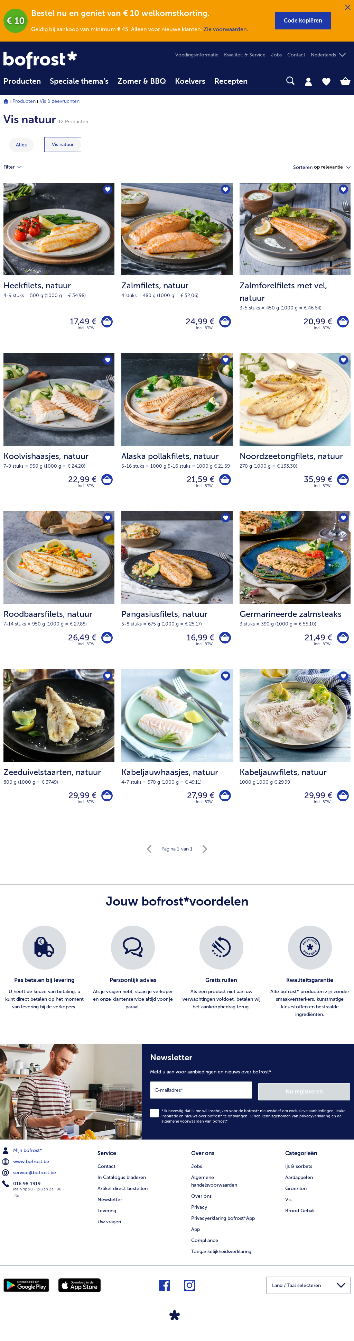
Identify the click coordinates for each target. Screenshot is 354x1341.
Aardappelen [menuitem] (299, 1182)
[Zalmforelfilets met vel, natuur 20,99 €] (295, 269)
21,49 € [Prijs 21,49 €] (316, 642)
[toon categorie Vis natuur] (63, 144)
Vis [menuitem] (288, 1204)
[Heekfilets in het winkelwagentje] (106, 322)
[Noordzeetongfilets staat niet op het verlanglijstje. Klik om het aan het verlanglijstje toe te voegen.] (343, 362)
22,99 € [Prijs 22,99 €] (80, 482)
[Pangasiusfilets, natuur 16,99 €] (176, 595)
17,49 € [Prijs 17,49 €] (81, 322)
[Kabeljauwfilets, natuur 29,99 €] (295, 755)
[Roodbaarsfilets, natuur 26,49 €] (58, 595)
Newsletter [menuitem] (109, 1204)
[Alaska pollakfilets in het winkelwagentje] (224, 482)
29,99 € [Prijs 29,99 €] (80, 802)
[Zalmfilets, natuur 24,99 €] (176, 269)
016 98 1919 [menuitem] (21, 1189)
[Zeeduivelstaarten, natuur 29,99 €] (58, 755)
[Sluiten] (348, 7)
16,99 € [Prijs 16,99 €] (199, 642)
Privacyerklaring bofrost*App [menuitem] (223, 1223)
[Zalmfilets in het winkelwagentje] (224, 322)
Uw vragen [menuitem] (109, 1226)
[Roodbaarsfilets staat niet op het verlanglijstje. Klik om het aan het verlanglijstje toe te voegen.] (107, 522)
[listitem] (44, 979)
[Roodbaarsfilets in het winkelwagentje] (106, 642)
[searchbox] (261, 80)
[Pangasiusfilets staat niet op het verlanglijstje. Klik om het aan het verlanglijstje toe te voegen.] (225, 522)
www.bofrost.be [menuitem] (26, 1167)
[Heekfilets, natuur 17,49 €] (58, 269)
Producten (24, 101)
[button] (303, 20)
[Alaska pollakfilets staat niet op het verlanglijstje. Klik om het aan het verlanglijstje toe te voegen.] (225, 362)
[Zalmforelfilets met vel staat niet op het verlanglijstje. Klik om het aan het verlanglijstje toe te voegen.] (343, 190)
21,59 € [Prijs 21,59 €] (199, 482)
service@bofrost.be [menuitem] (29, 1178)
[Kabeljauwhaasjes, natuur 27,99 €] (176, 755)
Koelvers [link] (190, 81)
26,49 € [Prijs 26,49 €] (80, 642)
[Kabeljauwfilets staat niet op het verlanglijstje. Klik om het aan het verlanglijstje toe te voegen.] (343, 682)
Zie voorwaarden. (226, 29)
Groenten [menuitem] (296, 1193)
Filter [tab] (16, 167)
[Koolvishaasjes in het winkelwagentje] (106, 482)
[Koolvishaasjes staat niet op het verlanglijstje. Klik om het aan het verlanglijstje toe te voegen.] (107, 362)
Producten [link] (22, 81)
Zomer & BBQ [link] (142, 81)
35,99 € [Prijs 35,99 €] (316, 482)
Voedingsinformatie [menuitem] (196, 55)
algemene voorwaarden (182, 1127)
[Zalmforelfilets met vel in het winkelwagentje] (342, 322)
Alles (21, 145)
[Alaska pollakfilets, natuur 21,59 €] (176, 435)
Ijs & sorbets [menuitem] (298, 1171)
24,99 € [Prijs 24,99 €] (198, 322)
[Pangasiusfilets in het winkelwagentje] (224, 642)
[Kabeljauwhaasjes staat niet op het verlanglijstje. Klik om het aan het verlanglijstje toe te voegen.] (225, 682)
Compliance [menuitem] (204, 1245)
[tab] (308, 81)
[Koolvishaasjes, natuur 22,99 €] (58, 435)
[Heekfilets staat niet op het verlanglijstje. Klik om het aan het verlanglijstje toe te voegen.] (107, 190)
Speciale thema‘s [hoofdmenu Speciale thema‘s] (79, 81)
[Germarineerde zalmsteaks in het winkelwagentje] (342, 642)
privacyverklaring (314, 1121)
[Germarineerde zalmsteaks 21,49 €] (295, 595)
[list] (177, 979)
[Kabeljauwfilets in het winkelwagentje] (342, 802)
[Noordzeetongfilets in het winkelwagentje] (342, 482)
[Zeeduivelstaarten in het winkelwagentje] (106, 802)
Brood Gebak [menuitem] (300, 1215)
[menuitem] (22, 84)
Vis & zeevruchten (60, 101)
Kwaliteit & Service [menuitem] (245, 55)
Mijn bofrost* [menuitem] (22, 1156)
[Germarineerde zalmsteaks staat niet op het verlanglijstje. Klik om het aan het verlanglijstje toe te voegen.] (343, 522)
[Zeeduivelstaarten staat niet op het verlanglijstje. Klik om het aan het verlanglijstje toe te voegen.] (107, 682)
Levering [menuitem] (106, 1215)
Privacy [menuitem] (199, 1212)
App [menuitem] (195, 1234)
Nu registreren (322, 1097)
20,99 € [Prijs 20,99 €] (316, 322)
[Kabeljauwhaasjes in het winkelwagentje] (224, 802)
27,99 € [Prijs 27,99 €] (199, 802)
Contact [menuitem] (296, 55)
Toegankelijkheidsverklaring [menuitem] (221, 1256)
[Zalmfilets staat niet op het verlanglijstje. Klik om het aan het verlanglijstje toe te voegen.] (225, 190)
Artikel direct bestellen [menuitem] (122, 1193)
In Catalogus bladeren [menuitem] (121, 1182)
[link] (55, 60)
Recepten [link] (231, 81)
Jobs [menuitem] (276, 55)
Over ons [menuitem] (201, 1201)
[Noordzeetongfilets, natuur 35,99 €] (295, 435)
